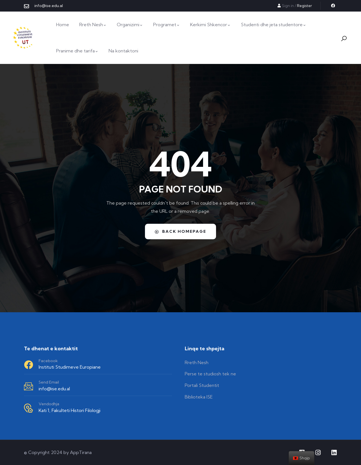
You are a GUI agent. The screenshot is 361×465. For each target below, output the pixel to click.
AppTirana (81, 452)
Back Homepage (180, 231)
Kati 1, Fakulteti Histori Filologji (69, 410)
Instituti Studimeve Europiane (70, 367)
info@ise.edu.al (54, 388)
